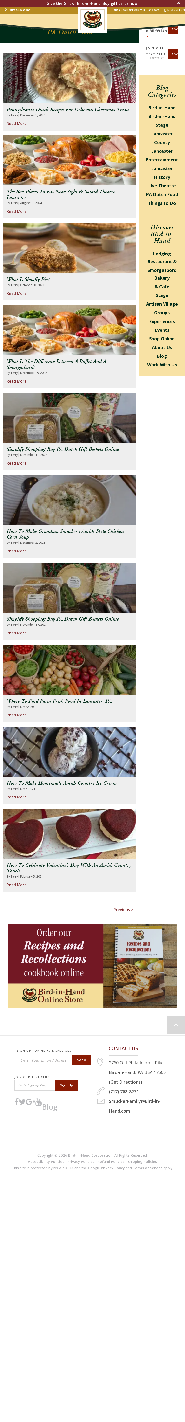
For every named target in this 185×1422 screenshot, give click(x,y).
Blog (162, 356)
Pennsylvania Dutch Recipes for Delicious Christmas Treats (68, 110)
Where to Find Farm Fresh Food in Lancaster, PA (59, 701)
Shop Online (162, 339)
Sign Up (66, 1085)
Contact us (123, 1048)
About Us (162, 347)
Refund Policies (111, 1161)
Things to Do (162, 203)
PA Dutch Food (162, 194)
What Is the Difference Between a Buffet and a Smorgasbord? (56, 364)
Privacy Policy (113, 1167)
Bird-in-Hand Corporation (90, 1155)
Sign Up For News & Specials (44, 1051)
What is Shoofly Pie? (28, 279)
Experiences (162, 321)
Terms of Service (148, 1167)
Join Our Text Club (156, 48)
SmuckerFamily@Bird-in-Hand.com (136, 10)
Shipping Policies (142, 1161)
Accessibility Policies (46, 1161)
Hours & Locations (19, 10)
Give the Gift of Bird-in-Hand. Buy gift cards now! (92, 3)
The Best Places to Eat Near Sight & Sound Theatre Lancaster (61, 195)
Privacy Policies (80, 1161)
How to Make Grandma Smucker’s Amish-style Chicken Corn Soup (65, 534)
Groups (162, 313)
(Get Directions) (125, 1082)
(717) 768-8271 (174, 10)
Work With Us (162, 365)
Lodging (162, 254)
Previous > (123, 909)
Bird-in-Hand (162, 107)
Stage (162, 295)
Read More (17, 123)
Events (162, 330)
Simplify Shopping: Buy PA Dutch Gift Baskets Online (63, 449)
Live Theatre (162, 186)
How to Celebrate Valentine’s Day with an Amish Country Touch (69, 868)
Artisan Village (162, 304)
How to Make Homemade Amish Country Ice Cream (62, 783)
